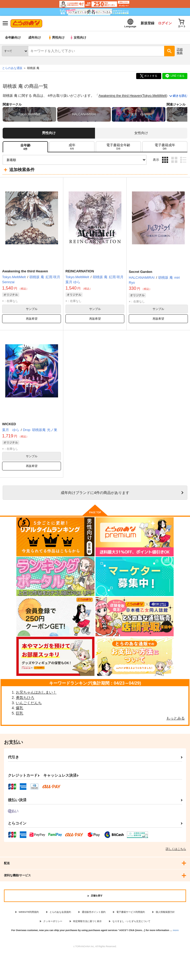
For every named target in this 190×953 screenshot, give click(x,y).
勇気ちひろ (25, 698)
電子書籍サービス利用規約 (130, 912)
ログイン (164, 23)
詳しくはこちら (176, 849)
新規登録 (146, 23)
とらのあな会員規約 (60, 912)
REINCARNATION (79, 272)
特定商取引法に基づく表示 (87, 921)
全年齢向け (13, 38)
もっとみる (175, 719)
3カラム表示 (165, 160)
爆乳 (19, 708)
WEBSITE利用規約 (29, 912)
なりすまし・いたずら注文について (131, 921)
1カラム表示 (183, 160)
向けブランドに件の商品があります (95, 493)
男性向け (57, 38)
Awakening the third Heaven (119, 96)
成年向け (35, 38)
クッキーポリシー (52, 921)
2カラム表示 (174, 160)
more (176, 930)
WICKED (9, 425)
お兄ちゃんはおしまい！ (36, 693)
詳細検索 (180, 51)
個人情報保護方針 (165, 912)
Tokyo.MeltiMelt (154, 96)
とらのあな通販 (12, 68)
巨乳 (19, 714)
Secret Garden (140, 272)
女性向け (79, 38)
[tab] (71, 147)
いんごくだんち (29, 703)
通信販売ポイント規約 (94, 912)
